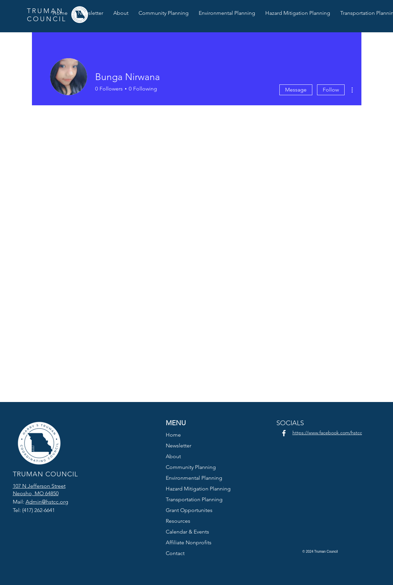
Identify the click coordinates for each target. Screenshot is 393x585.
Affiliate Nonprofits (188, 542)
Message (296, 89)
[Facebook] (284, 433)
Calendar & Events (187, 531)
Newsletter (178, 445)
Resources (178, 521)
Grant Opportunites (189, 510)
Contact (175, 553)
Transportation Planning (194, 499)
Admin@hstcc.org (47, 502)
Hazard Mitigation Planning (197, 488)
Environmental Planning (194, 478)
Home (173, 435)
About (173, 456)
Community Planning (191, 467)
